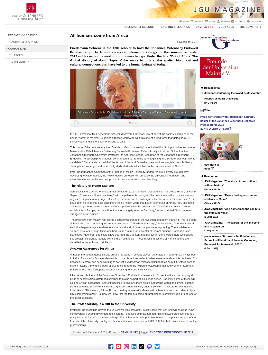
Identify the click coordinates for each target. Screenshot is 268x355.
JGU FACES (226, 27)
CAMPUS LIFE (205, 27)
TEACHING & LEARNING (174, 27)
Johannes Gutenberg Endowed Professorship (232, 93)
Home (186, 21)
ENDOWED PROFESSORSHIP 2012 (171, 332)
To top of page (249, 346)
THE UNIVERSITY (251, 27)
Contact (240, 21)
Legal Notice (214, 346)
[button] (76, 123)
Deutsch (256, 21)
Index (212, 21)
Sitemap (225, 21)
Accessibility (231, 346)
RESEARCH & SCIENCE (139, 27)
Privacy (200, 346)
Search (199, 21)
